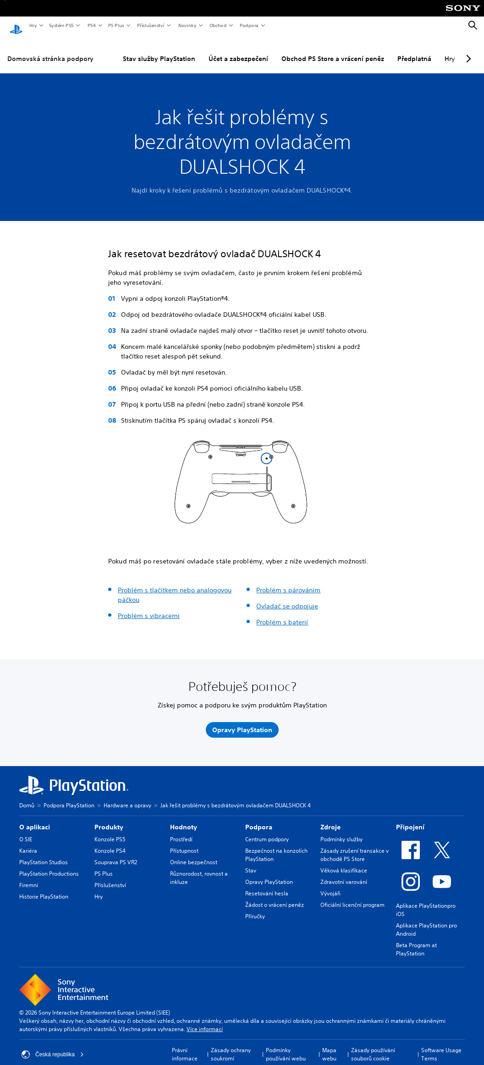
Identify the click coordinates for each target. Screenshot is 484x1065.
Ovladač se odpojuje (287, 597)
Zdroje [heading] (330, 818)
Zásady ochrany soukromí (231, 1045)
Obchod (217, 25)
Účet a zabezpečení (238, 50)
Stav (250, 862)
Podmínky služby (341, 830)
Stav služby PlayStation (159, 50)
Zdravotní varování (343, 873)
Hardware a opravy (127, 796)
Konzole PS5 (110, 830)
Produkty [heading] (108, 818)
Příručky (255, 907)
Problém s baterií (282, 613)
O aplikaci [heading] (34, 818)
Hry (33, 25)
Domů (26, 796)
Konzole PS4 (110, 842)
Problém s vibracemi (149, 607)
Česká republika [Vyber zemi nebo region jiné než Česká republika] (52, 1045)
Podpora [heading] (258, 818)
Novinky (187, 25)
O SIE (25, 830)
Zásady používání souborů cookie (373, 1045)
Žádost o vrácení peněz (274, 896)
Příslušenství (150, 25)
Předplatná (414, 50)
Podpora (248, 25)
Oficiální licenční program (352, 896)
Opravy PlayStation (269, 873)
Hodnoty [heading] (183, 818)
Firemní (28, 876)
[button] (159, 517)
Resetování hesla (266, 884)
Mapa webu (329, 1045)
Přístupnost (184, 842)
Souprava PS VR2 (115, 853)
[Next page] (467, 50)
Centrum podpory (267, 830)
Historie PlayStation (43, 888)
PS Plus (116, 25)
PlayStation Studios (43, 853)
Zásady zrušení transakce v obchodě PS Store (354, 846)
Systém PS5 (61, 25)
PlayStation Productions (49, 865)
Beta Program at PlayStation (416, 941)
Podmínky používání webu (286, 1045)
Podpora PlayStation (69, 796)
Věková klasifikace (343, 862)
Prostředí (181, 830)
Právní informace (185, 1045)
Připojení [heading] (410, 818)
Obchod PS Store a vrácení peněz (332, 50)
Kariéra (28, 842)
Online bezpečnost (193, 853)
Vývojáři (330, 884)
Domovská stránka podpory (50, 50)
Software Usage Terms (441, 1045)
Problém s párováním (288, 581)
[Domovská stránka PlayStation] (16, 25)
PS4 (91, 25)
